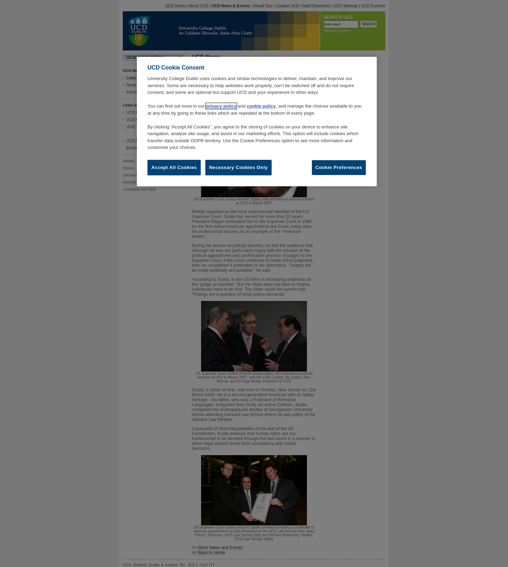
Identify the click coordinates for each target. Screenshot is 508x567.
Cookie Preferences (338, 167)
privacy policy (221, 106)
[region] (257, 121)
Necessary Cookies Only (238, 167)
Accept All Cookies (174, 167)
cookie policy (261, 106)
